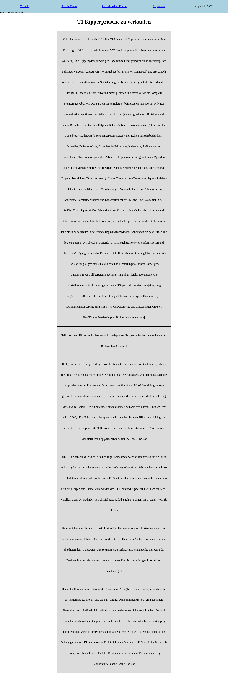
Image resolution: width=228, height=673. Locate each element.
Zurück (24, 6)
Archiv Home (69, 6)
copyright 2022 (204, 6)
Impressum (159, 6)
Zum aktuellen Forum (114, 6)
